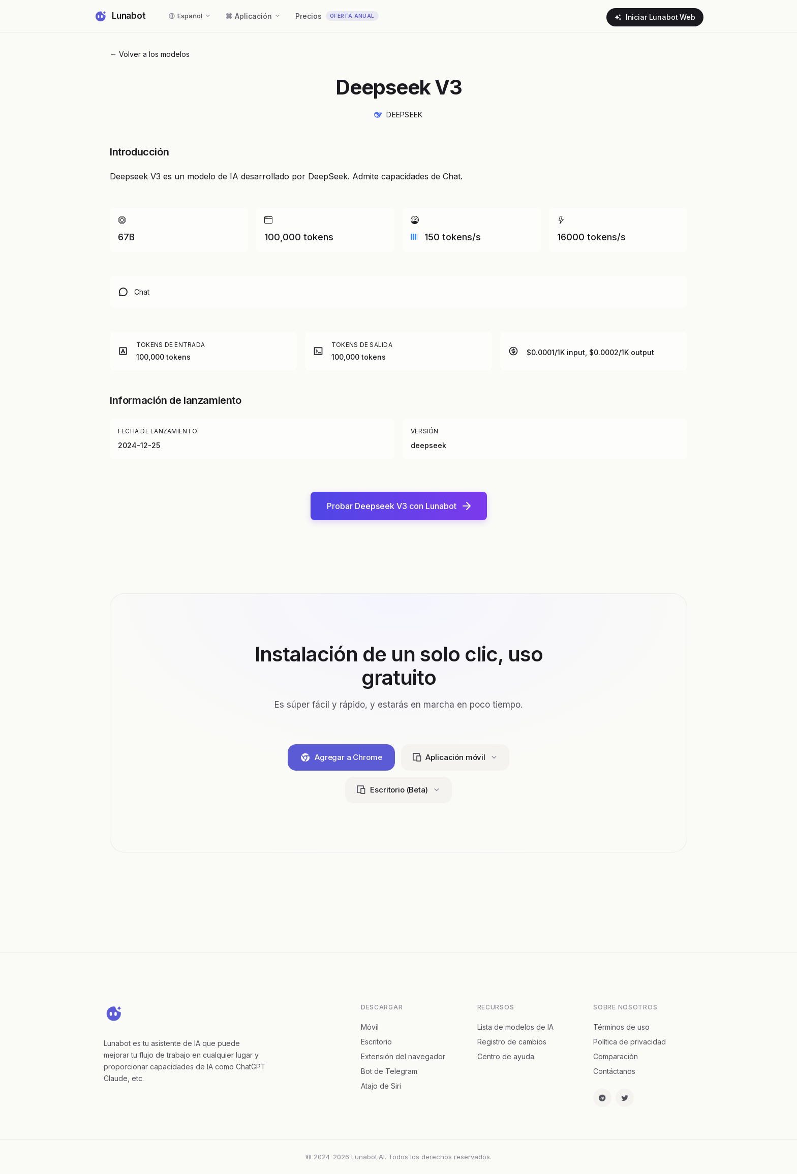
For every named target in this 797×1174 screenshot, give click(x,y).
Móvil (370, 1027)
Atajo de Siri (381, 1086)
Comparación (615, 1056)
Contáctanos (614, 1071)
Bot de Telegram (389, 1071)
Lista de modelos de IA (515, 1027)
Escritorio (376, 1041)
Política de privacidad (629, 1041)
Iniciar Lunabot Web (655, 17)
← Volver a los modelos (150, 54)
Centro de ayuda (505, 1056)
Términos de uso (621, 1027)
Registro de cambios (511, 1041)
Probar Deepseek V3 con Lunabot (399, 506)
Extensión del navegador (403, 1056)
